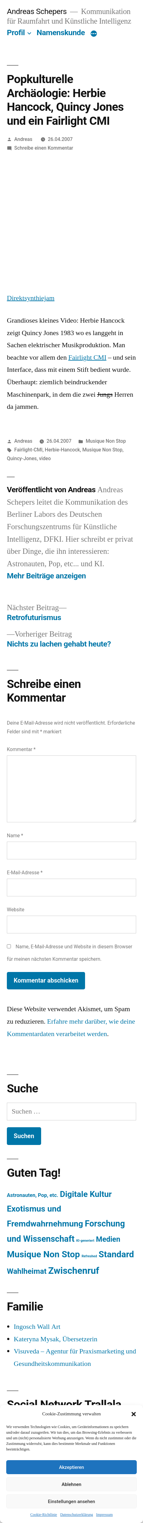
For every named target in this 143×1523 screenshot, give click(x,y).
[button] (134, 1414)
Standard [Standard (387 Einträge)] (116, 1254)
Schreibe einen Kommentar (43, 148)
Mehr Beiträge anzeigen (46, 575)
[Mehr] (94, 34)
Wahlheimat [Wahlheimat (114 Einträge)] (26, 1271)
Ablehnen (71, 1484)
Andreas (23, 139)
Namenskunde (61, 32)
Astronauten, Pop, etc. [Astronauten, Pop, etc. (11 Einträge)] (32, 1195)
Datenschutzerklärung (76, 1514)
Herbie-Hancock (62, 450)
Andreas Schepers (38, 11)
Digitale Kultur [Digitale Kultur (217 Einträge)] (86, 1194)
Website (15, 910)
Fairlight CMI (87, 357)
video (45, 458)
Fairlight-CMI (28, 450)
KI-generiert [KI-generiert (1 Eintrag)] (85, 1241)
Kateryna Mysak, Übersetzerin (55, 1339)
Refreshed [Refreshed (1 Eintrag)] (89, 1256)
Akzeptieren (71, 1467)
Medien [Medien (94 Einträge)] (108, 1239)
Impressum (104, 1514)
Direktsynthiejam (31, 298)
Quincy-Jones (22, 458)
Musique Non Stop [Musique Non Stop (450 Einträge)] (43, 1254)
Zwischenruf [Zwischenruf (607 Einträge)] (73, 1270)
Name (15, 836)
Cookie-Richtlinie (43, 1514)
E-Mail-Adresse (25, 873)
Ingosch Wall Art (37, 1326)
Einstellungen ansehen (71, 1501)
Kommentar (21, 749)
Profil (16, 32)
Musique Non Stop (106, 441)
